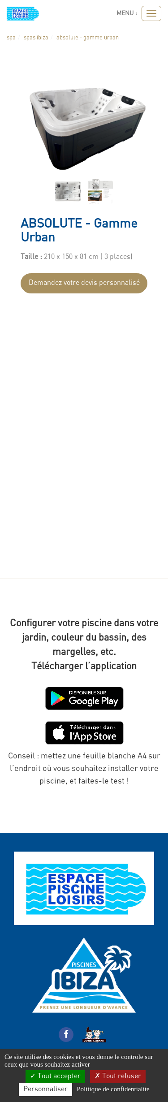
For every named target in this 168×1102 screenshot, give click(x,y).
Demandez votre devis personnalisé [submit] (84, 283)
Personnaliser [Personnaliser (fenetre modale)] (45, 1089)
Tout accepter (55, 1076)
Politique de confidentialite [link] (113, 1089)
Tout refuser (118, 1076)
